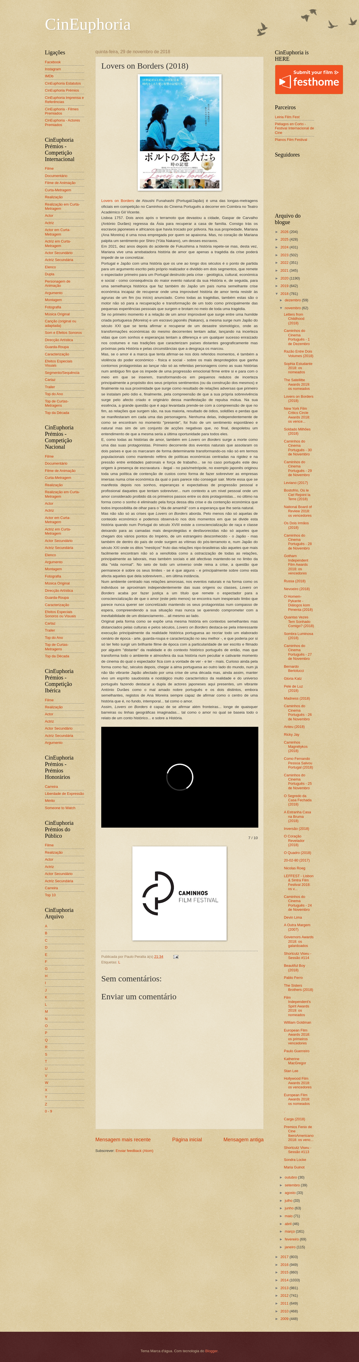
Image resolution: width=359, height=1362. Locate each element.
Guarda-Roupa (57, 347)
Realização (54, 197)
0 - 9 (48, 1111)
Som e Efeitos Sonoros (63, 332)
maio (289, 1216)
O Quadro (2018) (297, 853)
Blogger (211, 1351)
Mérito (50, 800)
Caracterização (57, 354)
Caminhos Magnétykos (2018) (295, 746)
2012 (284, 1295)
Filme (49, 168)
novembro (293, 308)
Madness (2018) (297, 698)
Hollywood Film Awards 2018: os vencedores (298, 1082)
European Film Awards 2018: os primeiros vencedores (297, 1036)
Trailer (50, 387)
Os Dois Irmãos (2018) (296, 525)
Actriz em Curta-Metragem (58, 243)
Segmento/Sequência (62, 373)
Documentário (56, 176)
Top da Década (57, 413)
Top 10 (50, 895)
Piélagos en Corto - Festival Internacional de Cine (294, 128)
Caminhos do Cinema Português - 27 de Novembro (298, 652)
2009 (284, 1319)
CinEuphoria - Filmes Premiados (62, 111)
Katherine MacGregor (295, 1061)
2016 (284, 1265)
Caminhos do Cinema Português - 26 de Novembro (298, 712)
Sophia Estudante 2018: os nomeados (298, 368)
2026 (284, 232)
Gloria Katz (293, 678)
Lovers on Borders (117, 201)
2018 (284, 294)
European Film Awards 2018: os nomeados (297, 1099)
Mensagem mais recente (123, 1139)
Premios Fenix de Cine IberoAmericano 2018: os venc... (299, 1133)
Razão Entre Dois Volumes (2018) (298, 353)
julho (289, 1200)
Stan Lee (291, 1071)
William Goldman (297, 1022)
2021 (284, 270)
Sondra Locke (295, 1160)
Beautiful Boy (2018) (294, 967)
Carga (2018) (294, 1119)
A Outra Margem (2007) (297, 927)
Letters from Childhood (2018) (294, 318)
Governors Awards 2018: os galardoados (299, 941)
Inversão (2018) (296, 828)
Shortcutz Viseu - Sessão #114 (297, 955)
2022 (284, 262)
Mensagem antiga (244, 1139)
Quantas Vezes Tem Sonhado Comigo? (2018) (299, 621)
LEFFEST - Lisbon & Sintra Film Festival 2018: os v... (299, 882)
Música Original (57, 314)
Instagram (53, 69)
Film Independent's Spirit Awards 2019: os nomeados (297, 1006)
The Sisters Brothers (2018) (298, 987)
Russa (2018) (294, 581)
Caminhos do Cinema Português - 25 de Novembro (298, 781)
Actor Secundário (59, 253)
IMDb (49, 76)
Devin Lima (293, 917)
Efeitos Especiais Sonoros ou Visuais (60, 614)
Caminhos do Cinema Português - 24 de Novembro (298, 903)
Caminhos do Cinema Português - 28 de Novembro (298, 541)
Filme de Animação (60, 183)
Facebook (53, 62)
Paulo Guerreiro (296, 1051)
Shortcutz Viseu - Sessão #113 (297, 1150)
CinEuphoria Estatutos (63, 83)
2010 (284, 1311)
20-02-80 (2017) (297, 860)
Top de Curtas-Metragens (56, 403)
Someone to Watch (60, 808)
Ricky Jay (291, 734)
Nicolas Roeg (294, 868)
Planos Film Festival (291, 140)
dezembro (293, 300)
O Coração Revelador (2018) (294, 840)
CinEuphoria (88, 24)
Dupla (49, 274)
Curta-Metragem (58, 190)
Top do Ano (54, 394)
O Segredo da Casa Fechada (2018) (298, 800)
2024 (284, 247)
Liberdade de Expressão (64, 793)
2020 (284, 278)
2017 (284, 1257)
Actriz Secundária (59, 260)
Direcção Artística (59, 340)
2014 (284, 1280)
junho (289, 1208)
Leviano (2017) (296, 483)
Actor (49, 215)
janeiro (290, 1247)
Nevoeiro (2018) (297, 589)
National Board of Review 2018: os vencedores (298, 511)
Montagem (53, 300)
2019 (284, 286)
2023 (284, 255)
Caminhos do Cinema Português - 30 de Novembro (298, 447)
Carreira (51, 786)
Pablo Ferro (293, 977)
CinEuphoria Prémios (62, 90)
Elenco (50, 267)
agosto (290, 1193)
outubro (291, 1177)
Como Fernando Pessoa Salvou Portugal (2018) (298, 762)
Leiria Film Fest (287, 117)
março (290, 1231)
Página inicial (187, 1139)
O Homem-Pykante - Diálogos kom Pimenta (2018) (298, 602)
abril (289, 1224)
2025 (284, 239)
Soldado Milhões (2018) (297, 431)
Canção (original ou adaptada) (60, 323)
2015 (284, 1272)
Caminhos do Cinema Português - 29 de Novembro (298, 468)
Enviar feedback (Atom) (134, 1151)
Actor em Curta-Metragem (57, 232)
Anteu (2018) (294, 727)
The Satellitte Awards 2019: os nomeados (297, 384)
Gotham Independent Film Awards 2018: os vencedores (296, 564)
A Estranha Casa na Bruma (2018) (297, 816)
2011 (284, 1303)
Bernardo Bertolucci (294, 668)
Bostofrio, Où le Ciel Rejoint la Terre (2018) (297, 494)
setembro (293, 1185)
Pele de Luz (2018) (293, 688)
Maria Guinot (294, 1167)
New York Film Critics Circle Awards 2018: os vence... (297, 414)
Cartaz (50, 380)
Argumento (54, 293)
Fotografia (53, 307)
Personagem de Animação (57, 283)
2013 (284, 1288)
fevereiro (292, 1239)
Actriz (49, 223)
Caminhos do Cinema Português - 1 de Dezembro (297, 337)
